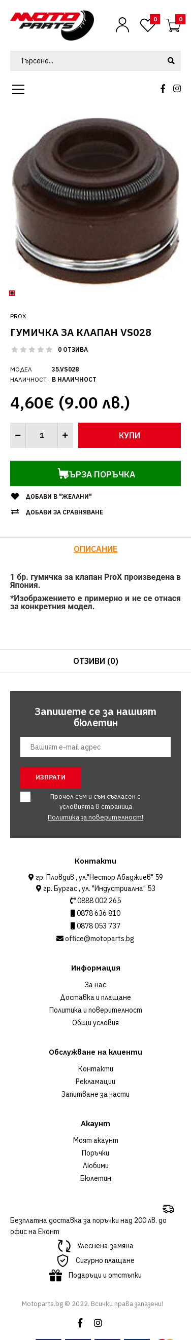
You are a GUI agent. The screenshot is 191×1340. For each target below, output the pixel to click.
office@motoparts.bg (99, 938)
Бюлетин (95, 1178)
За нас (95, 984)
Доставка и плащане (95, 997)
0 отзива (73, 349)
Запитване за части (95, 1094)
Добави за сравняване (64, 512)
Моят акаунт (95, 1140)
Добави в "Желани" (58, 496)
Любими (96, 1165)
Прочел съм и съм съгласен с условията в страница (89, 807)
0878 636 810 (97, 913)
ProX (18, 316)
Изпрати (51, 777)
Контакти (95, 1068)
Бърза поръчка (72, 473)
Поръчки (95, 1153)
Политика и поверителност (95, 1010)
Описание (95, 549)
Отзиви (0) (95, 661)
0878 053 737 (97, 925)
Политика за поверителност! (95, 817)
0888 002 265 (98, 900)
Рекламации (95, 1081)
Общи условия (95, 1022)
